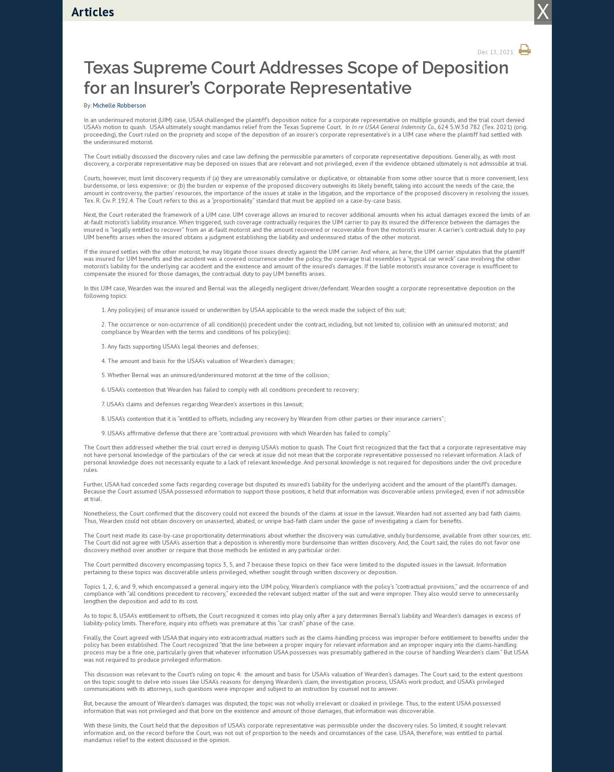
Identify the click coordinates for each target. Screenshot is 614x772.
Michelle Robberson (119, 105)
